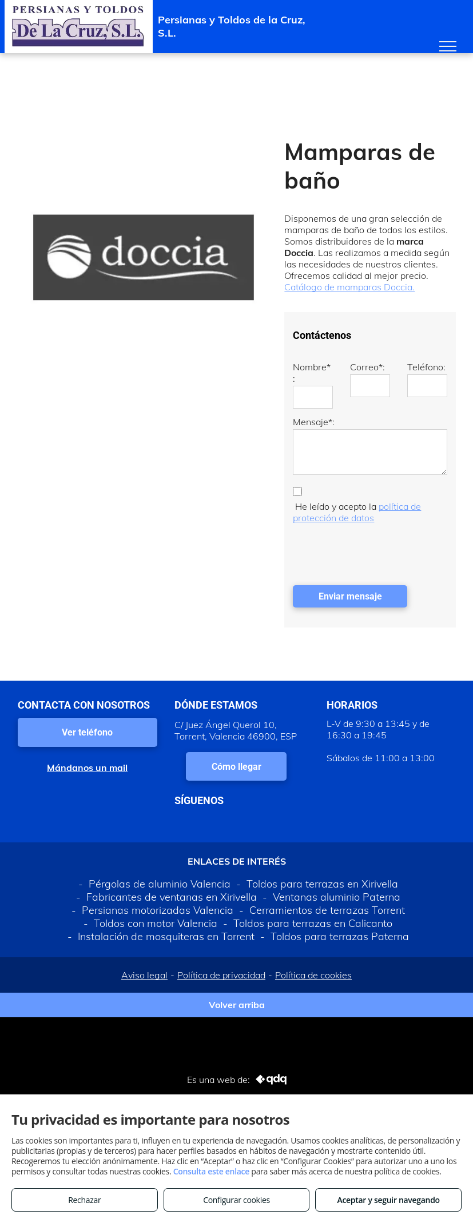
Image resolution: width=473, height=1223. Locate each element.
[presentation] (380, 551)
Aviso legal (144, 975)
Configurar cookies (236, 1199)
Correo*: (367, 367)
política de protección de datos (357, 512)
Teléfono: (426, 367)
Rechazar (84, 1199)
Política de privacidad (221, 975)
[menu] (448, 46)
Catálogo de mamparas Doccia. (349, 287)
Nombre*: (312, 372)
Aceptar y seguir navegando (388, 1199)
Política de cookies (313, 975)
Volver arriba (237, 1004)
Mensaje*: (314, 421)
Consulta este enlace (211, 1171)
